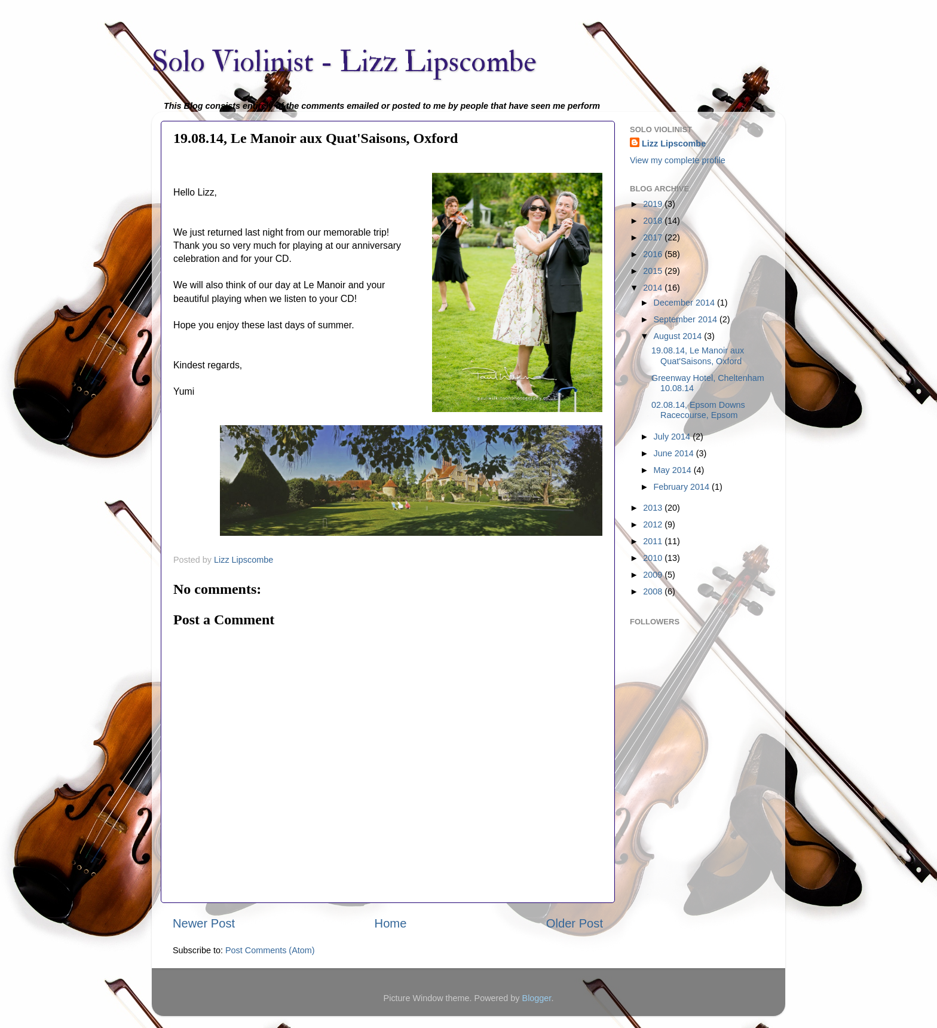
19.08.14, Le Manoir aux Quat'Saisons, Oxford (697, 355)
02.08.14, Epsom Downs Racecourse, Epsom (698, 410)
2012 (654, 524)
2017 (654, 237)
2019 (654, 204)
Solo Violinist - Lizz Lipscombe (344, 62)
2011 (654, 541)
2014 (654, 287)
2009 (654, 574)
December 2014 (685, 302)
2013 (654, 508)
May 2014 (674, 470)
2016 (654, 254)
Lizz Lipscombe (674, 143)
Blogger (537, 998)
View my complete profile (677, 160)
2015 (654, 271)
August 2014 (679, 336)
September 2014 (686, 319)
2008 (654, 591)
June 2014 (675, 453)
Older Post (574, 923)
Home (391, 923)
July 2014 (673, 436)
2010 (654, 558)
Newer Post (204, 923)
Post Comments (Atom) (270, 950)
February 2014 (683, 487)
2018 (654, 220)
